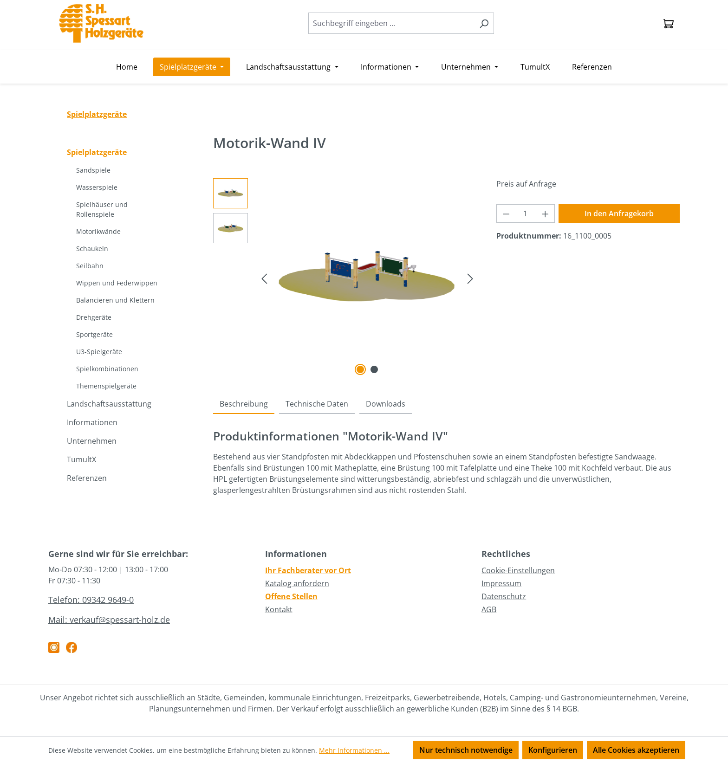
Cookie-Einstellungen (518, 570)
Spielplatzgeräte (97, 152)
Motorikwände (98, 231)
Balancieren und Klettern (115, 300)
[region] (345, 278)
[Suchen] (484, 23)
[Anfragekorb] (668, 23)
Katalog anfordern (297, 583)
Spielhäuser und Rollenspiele (102, 209)
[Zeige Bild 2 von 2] (374, 369)
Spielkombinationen (107, 368)
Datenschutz (503, 596)
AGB (488, 609)
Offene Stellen (291, 596)
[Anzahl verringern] (506, 213)
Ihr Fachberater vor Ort (308, 570)
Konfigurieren (552, 750)
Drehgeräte (93, 317)
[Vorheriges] (264, 278)
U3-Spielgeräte (99, 351)
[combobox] (391, 23)
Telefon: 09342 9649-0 (91, 599)
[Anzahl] (525, 213)
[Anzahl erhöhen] (545, 213)
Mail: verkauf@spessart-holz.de (109, 619)
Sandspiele (93, 170)
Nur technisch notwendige (466, 750)
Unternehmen (92, 441)
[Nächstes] (470, 278)
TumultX (81, 459)
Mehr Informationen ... (354, 750)
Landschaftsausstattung (109, 404)
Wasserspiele (96, 187)
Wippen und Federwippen (116, 282)
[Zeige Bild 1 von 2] (360, 369)
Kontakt (278, 609)
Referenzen (87, 478)
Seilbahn (90, 265)
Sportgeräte (94, 334)
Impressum (501, 583)
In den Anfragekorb (619, 213)
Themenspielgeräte (106, 386)
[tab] (243, 404)
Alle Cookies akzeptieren (636, 750)
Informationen (92, 422)
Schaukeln (92, 248)
